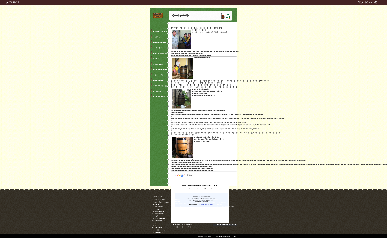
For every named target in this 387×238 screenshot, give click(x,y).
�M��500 (178, 213)
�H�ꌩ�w (156, 225)
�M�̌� (156, 37)
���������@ (160, 86)
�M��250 (178, 210)
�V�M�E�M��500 (181, 217)
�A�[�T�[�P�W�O (181, 206)
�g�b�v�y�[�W (157, 196)
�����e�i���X (160, 69)
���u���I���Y (181, 203)
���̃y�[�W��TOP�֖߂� (227, 224)
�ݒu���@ (158, 64)
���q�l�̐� (158, 75)
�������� (159, 96)
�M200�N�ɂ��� (160, 31)
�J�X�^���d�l (160, 53)
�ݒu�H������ (159, 218)
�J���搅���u (159, 42)
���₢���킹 (158, 80)
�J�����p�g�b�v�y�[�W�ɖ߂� (207, 199)
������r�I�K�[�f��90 (183, 224)
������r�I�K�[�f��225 (184, 227)
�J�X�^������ (159, 213)
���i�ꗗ (156, 58)
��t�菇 (155, 216)
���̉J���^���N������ (205, 202)
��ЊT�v (220, 199)
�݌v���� (157, 91)
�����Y (178, 201)
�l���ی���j (222, 202)
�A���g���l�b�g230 (182, 208)
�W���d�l (158, 48)
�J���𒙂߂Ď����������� (163, 202)
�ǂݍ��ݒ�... (200, 197)
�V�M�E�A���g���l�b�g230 (185, 215)
